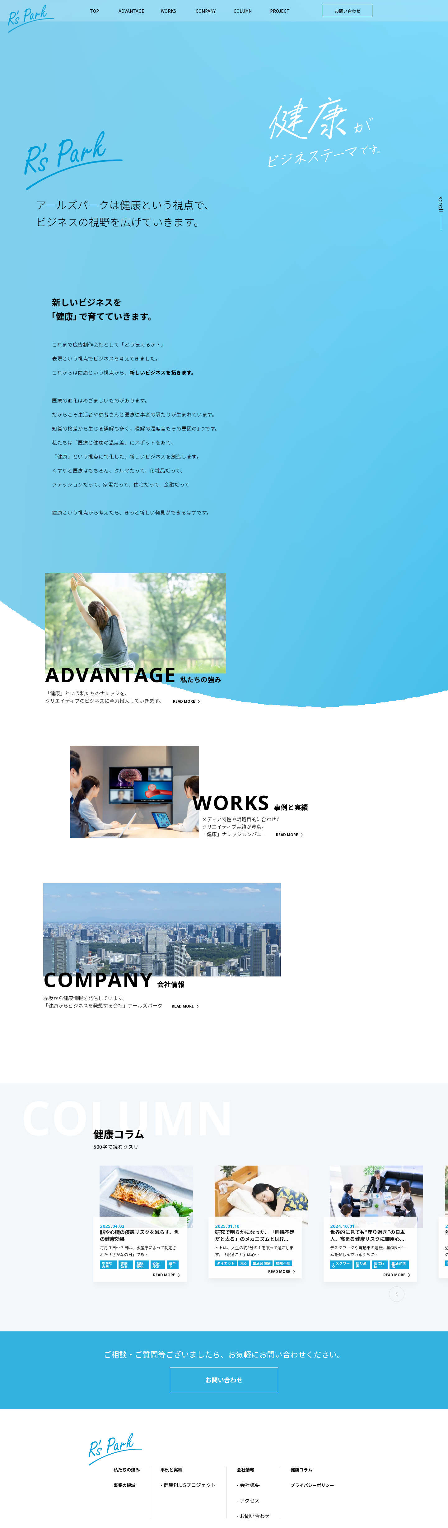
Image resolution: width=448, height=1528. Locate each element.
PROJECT (280, 11)
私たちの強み (127, 1469)
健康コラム (301, 1469)
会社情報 (245, 1469)
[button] (396, 1294)
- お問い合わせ (253, 1516)
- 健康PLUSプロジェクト (188, 1484)
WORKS (168, 11)
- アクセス (248, 1500)
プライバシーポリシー (312, 1485)
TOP (94, 11)
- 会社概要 (248, 1484)
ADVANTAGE (131, 11)
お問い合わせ (347, 11)
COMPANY (206, 11)
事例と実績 (171, 1469)
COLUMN (243, 11)
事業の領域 (124, 1485)
